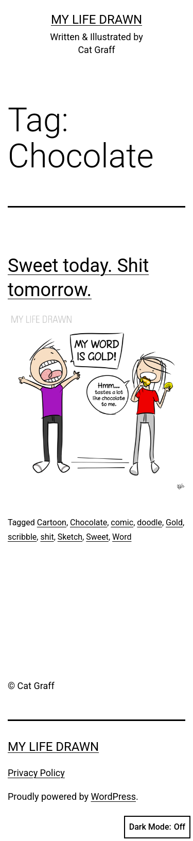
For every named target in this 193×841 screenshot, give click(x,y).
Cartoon (51, 522)
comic (122, 522)
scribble (22, 537)
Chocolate (88, 522)
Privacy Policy (36, 772)
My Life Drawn (96, 19)
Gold (174, 522)
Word (121, 537)
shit (47, 537)
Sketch (70, 537)
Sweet (97, 537)
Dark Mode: (157, 827)
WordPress (113, 796)
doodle (149, 522)
